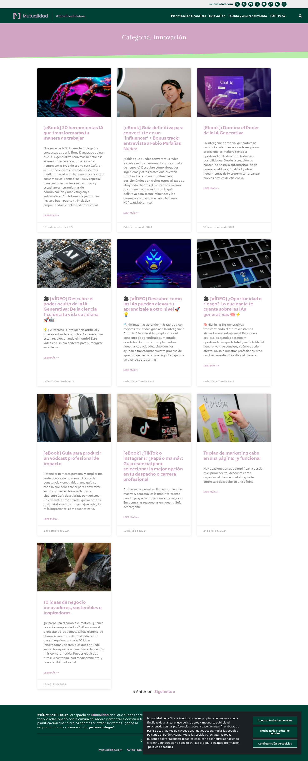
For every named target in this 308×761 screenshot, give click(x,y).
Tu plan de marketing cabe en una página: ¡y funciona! (232, 455)
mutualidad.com (221, 4)
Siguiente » (164, 691)
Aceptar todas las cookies (275, 720)
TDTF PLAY (277, 16)
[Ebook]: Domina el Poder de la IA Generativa (231, 130)
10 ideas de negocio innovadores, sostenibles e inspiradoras (73, 607)
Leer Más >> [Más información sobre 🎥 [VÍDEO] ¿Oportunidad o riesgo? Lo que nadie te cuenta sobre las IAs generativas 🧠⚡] (211, 365)
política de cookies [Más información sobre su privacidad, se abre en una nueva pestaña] (160, 747)
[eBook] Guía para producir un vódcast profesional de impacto (72, 458)
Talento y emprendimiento (247, 16)
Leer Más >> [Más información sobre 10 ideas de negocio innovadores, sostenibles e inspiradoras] (51, 672)
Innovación (217, 16)
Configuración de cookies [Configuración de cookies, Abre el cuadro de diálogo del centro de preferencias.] (275, 743)
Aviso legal (135, 750)
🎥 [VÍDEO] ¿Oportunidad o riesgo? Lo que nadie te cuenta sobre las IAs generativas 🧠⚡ (232, 306)
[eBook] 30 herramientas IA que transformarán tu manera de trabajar (73, 133)
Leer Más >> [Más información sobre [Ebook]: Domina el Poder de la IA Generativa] (211, 188)
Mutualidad (100, 715)
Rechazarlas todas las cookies (275, 732)
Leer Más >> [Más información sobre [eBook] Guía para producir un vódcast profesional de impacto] (51, 519)
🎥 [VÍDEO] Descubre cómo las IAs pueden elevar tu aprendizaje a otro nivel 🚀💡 (152, 306)
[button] (300, 16)
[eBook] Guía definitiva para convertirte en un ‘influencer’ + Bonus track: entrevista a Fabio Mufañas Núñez (153, 138)
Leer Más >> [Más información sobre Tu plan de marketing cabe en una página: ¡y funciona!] (211, 492)
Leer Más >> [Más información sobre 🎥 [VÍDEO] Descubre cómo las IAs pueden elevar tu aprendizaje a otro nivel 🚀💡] (131, 370)
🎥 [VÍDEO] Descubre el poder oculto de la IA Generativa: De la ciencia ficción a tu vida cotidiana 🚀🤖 (71, 309)
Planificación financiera (188, 16)
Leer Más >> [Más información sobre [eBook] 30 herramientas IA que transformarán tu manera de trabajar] (51, 215)
